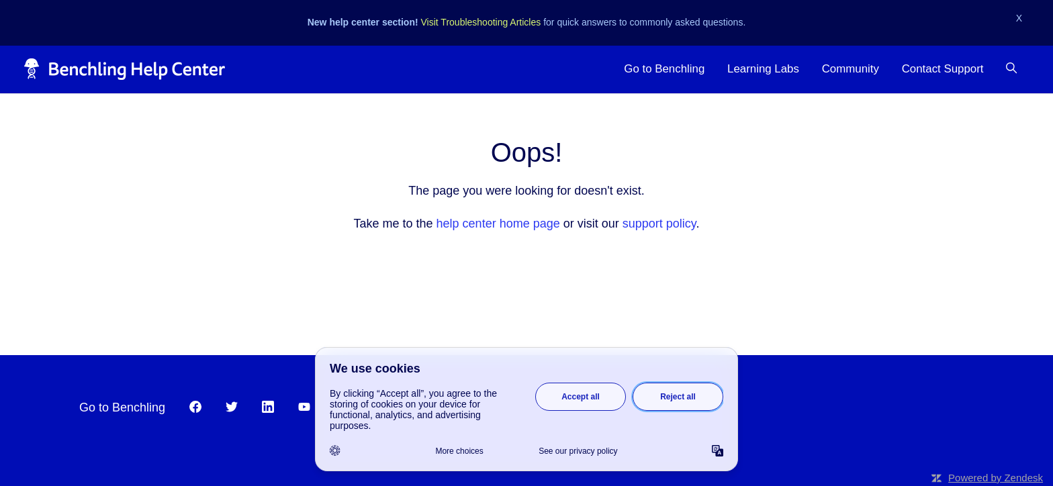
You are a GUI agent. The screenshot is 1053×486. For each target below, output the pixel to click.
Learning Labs (763, 68)
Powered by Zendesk (995, 477)
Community (850, 68)
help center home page (498, 223)
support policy (659, 223)
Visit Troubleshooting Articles (481, 22)
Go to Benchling (664, 68)
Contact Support (943, 68)
